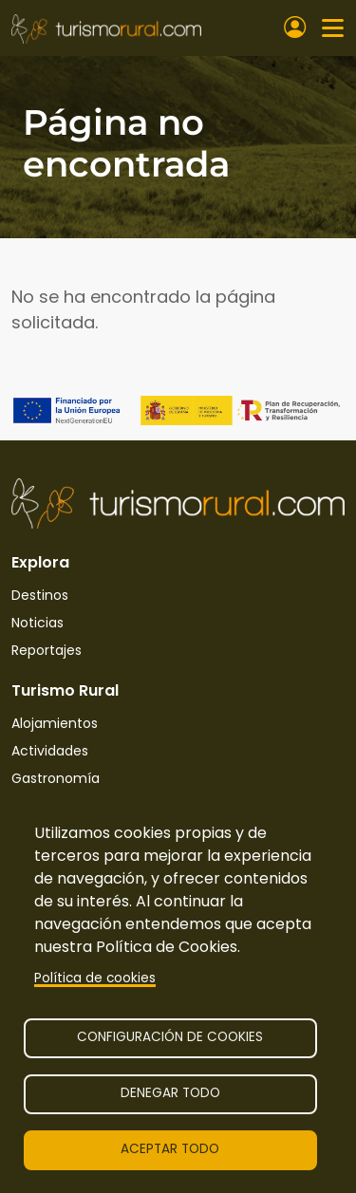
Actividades (49, 750)
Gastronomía (55, 778)
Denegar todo (170, 1093)
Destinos (39, 595)
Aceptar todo (170, 1149)
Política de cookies (95, 978)
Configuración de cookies (170, 1037)
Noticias (37, 622)
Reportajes (46, 650)
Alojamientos (54, 723)
